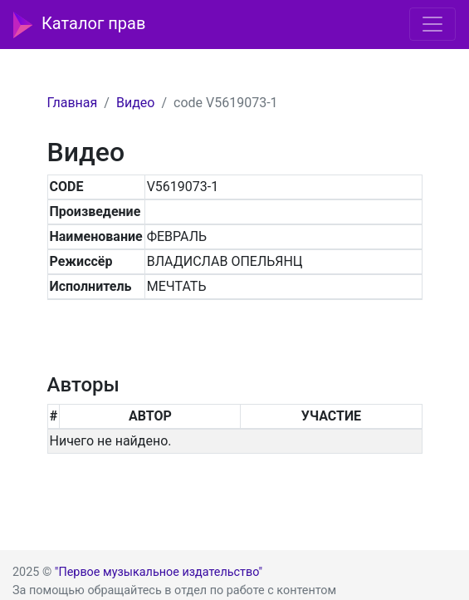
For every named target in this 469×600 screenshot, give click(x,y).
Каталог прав (79, 25)
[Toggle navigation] (432, 24)
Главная (72, 103)
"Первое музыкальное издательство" (158, 572)
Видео (135, 103)
